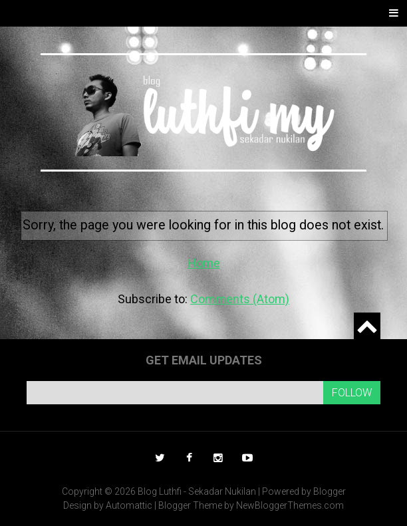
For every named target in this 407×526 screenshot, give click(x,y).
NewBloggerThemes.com (290, 505)
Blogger (329, 491)
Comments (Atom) (239, 299)
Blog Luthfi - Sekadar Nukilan (197, 491)
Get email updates (204, 360)
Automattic (129, 505)
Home (204, 263)
